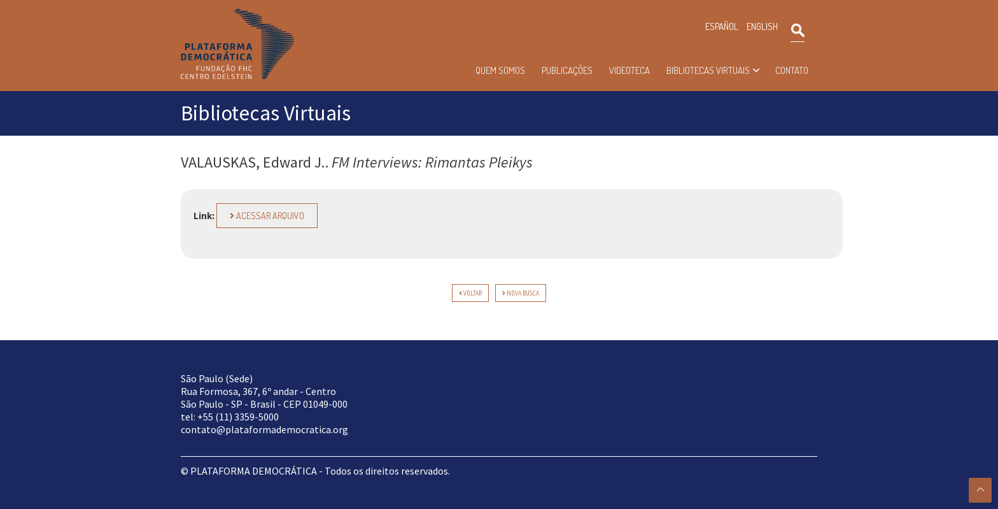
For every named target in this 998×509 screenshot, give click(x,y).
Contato (791, 70)
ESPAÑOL (721, 26)
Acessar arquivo (267, 215)
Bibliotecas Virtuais (708, 70)
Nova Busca (520, 293)
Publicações (567, 70)
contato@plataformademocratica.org (264, 429)
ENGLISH (762, 26)
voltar (470, 293)
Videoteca (629, 70)
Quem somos (500, 70)
